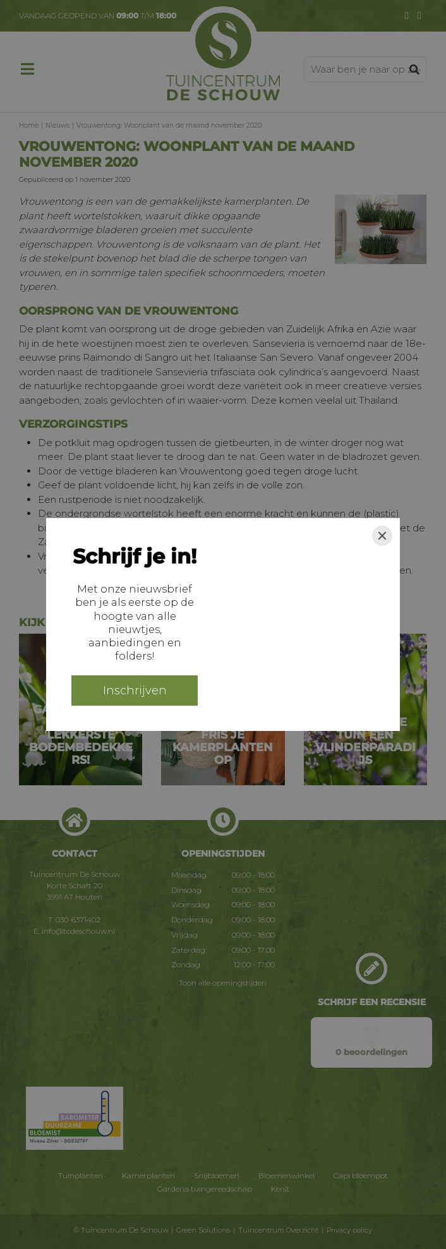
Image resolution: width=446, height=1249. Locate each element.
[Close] (382, 536)
